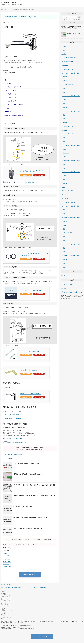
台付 (64, 88)
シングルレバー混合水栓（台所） (71, 96)
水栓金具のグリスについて (43, 271)
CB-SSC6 (5, 553)
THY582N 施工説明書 (28, 182)
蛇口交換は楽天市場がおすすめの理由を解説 (15, 442)
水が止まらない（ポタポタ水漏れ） (15, 87)
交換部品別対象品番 (67, 61)
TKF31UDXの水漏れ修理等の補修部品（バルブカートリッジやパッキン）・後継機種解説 (25, 587)
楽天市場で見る (39, 175)
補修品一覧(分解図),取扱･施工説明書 (14, 115)
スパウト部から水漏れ (11, 97)
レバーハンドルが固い (11, 90)
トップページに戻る (42, 636)
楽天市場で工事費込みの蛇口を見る (12, 438)
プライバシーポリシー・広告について (72, 292)
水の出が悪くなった (11, 94)
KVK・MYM (65, 65)
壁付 (64, 92)
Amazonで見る (26, 175)
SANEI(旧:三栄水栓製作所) (69, 57)
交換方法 (64, 130)
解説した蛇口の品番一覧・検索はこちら (15, 454)
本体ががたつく (10, 108)
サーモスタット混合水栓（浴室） (71, 111)
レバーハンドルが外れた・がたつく (15, 104)
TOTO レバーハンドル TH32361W (31, 290)
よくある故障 (8, 83)
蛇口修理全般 (65, 50)
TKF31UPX (6, 564)
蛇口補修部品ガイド (8, 3)
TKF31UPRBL (7, 562)
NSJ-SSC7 (6, 555)
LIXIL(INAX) (65, 122)
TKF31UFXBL (6, 559)
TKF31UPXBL (6, 566)
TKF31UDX (6, 557)
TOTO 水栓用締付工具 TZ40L (29, 351)
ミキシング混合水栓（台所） (70, 202)
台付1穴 (65, 80)
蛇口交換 (64, 54)
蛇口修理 (64, 275)
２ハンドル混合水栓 (67, 84)
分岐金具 (64, 46)
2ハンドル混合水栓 (67, 232)
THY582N (9, 458)
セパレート (66, 153)
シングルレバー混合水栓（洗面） (71, 73)
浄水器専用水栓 (66, 198)
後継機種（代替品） (10, 111)
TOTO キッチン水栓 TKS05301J (30, 394)
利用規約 (64, 288)
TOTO (63, 187)
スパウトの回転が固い (11, 101)
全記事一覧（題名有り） (68, 284)
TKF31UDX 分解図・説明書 (12, 414)
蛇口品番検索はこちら (30, 574)
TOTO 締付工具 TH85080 (28, 370)
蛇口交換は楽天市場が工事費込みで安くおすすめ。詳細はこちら (23, 16)
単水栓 (64, 194)
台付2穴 (65, 77)
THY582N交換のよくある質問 (13, 418)
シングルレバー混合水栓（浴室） (71, 206)
